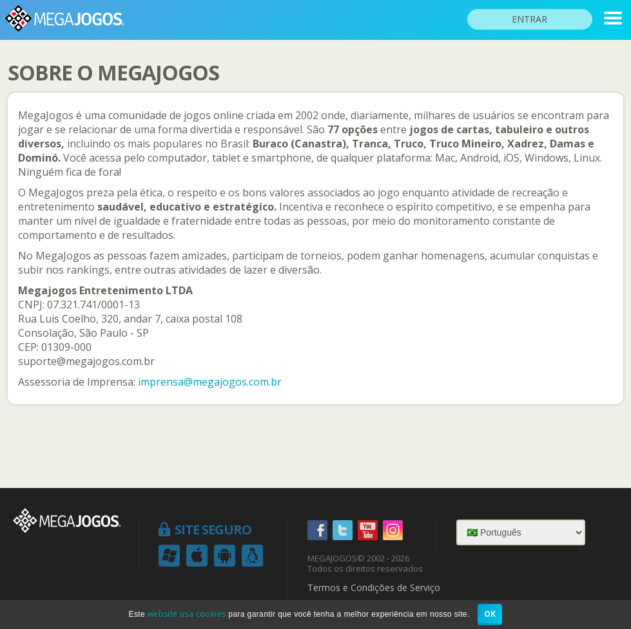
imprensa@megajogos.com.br (210, 382)
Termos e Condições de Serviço (373, 587)
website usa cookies (187, 613)
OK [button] (490, 613)
